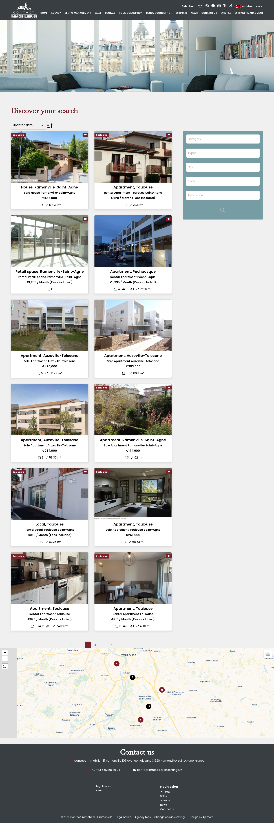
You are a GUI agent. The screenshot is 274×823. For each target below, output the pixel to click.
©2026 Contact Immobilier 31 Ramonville (86, 817)
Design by (201, 817)
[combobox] (223, 139)
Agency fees (143, 817)
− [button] (5, 658)
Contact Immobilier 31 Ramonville (97, 761)
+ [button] (5, 653)
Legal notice (123, 817)
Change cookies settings (169, 817)
